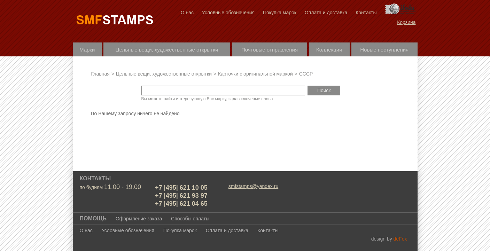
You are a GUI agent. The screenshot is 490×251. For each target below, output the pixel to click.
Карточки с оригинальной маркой (255, 74)
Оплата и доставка (326, 12)
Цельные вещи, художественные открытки (167, 50)
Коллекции (329, 50)
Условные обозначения (228, 12)
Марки (87, 50)
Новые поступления (384, 50)
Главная (100, 74)
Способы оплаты (190, 218)
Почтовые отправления (269, 50)
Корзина (406, 22)
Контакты (366, 12)
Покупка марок (279, 12)
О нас (187, 12)
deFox (400, 239)
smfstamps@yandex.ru (253, 186)
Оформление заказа (139, 218)
